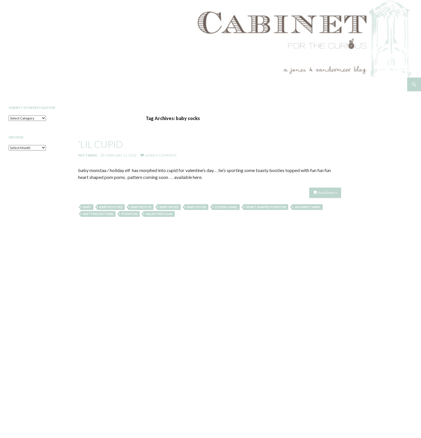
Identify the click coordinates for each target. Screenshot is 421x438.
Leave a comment (161, 155)
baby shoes (169, 207)
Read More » (327, 192)
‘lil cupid (100, 144)
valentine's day (159, 214)
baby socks (196, 207)
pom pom (130, 214)
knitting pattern (98, 214)
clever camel (226, 207)
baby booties (111, 207)
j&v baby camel (307, 207)
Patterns (87, 155)
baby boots (141, 207)
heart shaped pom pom (266, 207)
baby (87, 207)
